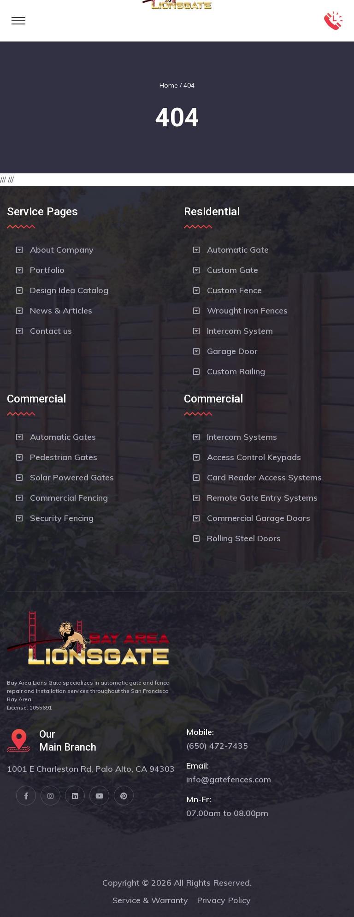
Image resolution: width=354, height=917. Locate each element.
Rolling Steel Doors (244, 538)
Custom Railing (236, 371)
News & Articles (61, 310)
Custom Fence (234, 290)
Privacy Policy (224, 900)
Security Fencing (62, 518)
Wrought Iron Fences (247, 310)
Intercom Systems (242, 437)
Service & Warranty (150, 900)
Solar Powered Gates (72, 477)
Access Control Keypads (254, 457)
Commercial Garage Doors (258, 518)
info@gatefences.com (228, 779)
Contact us (51, 330)
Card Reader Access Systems (264, 477)
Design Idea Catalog (69, 290)
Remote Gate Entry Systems (262, 497)
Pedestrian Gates (63, 457)
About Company (62, 249)
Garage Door (232, 351)
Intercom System (240, 330)
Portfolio (47, 270)
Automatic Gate (238, 249)
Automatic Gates (63, 437)
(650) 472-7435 (217, 745)
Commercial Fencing (69, 497)
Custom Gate (232, 270)
